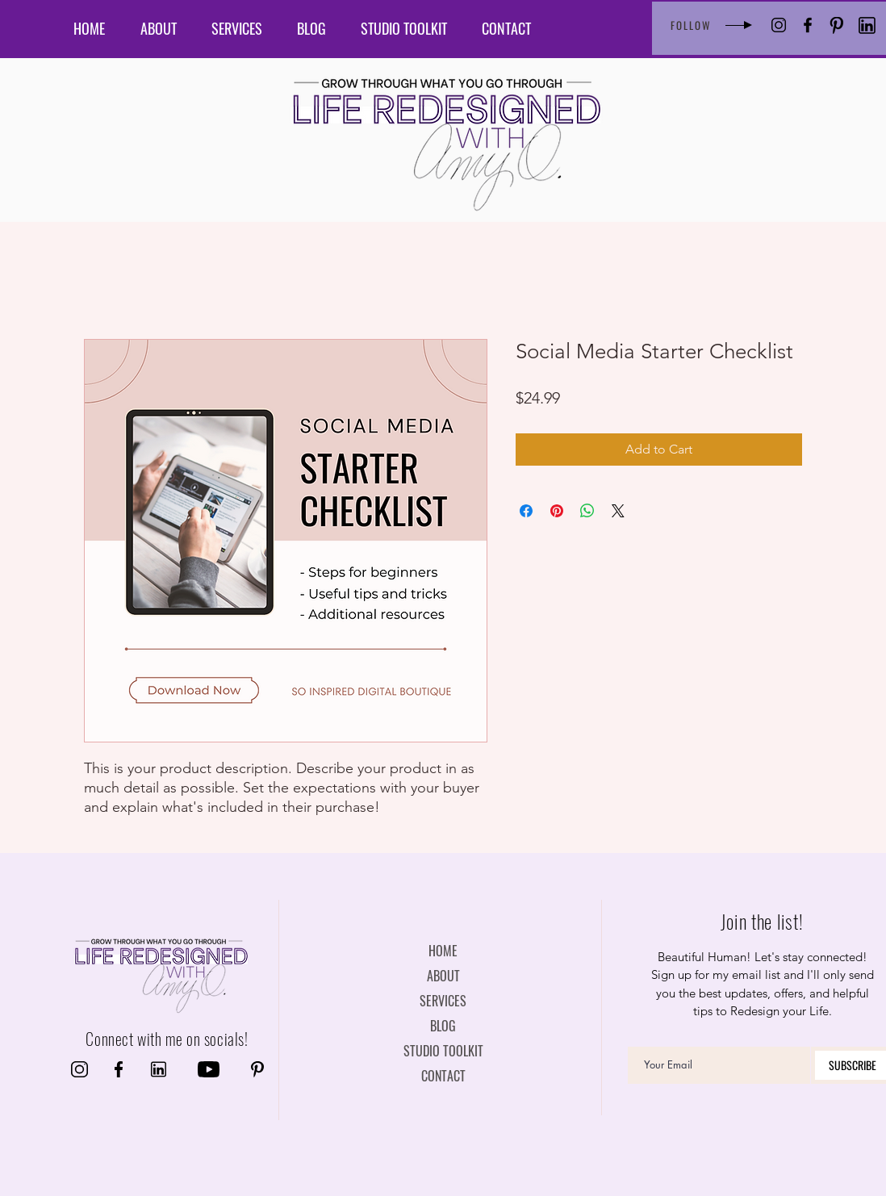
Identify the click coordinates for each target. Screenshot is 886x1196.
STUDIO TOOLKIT (443, 1050)
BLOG (443, 1025)
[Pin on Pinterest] (556, 511)
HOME (443, 950)
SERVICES (443, 1000)
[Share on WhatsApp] (587, 511)
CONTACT (443, 1075)
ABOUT (443, 975)
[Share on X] (618, 511)
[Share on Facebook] (526, 511)
